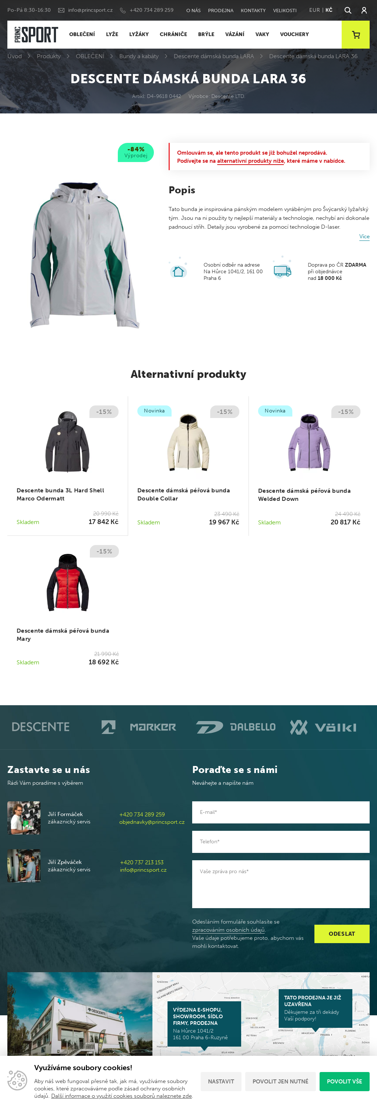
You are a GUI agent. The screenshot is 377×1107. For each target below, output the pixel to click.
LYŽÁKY (139, 34)
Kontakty (253, 10)
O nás (193, 10)
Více (364, 236)
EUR (314, 10)
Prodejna (220, 10)
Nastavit (221, 1081)
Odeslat (342, 934)
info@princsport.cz (90, 10)
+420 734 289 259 (151, 10)
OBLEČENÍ (82, 34)
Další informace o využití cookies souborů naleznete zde (121, 1096)
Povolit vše (344, 1081)
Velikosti (285, 10)
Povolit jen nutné (281, 1081)
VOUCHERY (294, 34)
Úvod (14, 56)
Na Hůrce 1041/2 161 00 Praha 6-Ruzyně (204, 1024)
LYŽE (112, 34)
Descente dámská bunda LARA (214, 56)
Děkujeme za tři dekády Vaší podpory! (315, 1008)
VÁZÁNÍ (234, 34)
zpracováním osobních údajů (228, 930)
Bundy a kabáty (139, 56)
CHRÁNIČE (173, 34)
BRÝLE (206, 34)
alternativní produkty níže (250, 161)
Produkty (49, 56)
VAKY (262, 34)
